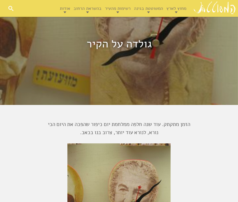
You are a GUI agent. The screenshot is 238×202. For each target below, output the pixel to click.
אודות (65, 8)
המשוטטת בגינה (148, 8)
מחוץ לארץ (176, 8)
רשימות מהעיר (118, 8)
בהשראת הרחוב (88, 8)
